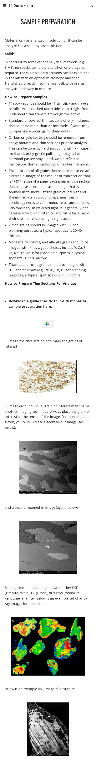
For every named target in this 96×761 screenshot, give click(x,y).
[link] (48, 324)
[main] (48, 21)
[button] (4, 5)
